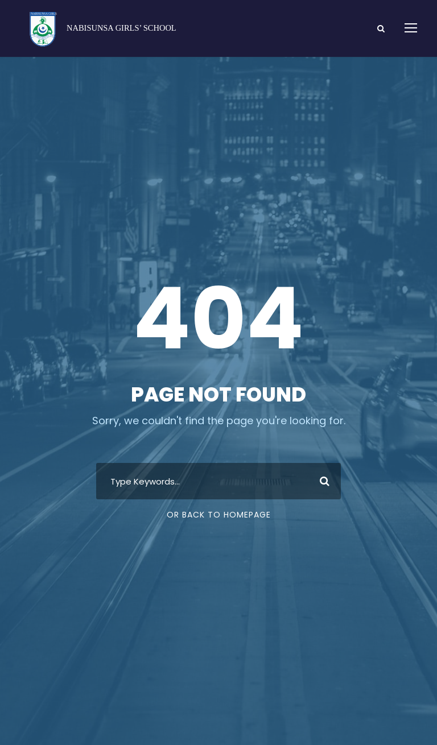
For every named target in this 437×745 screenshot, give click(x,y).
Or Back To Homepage (219, 514)
